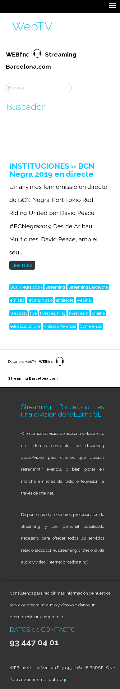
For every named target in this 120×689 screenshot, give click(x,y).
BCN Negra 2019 (26, 287)
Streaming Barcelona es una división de (62, 410)
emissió (17, 300)
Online (98, 313)
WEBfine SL (84, 414)
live (33, 313)
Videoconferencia (60, 326)
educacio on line (25, 326)
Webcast (18, 313)
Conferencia (91, 326)
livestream (79, 313)
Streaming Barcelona (88, 287)
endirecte (64, 300)
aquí (64, 679)
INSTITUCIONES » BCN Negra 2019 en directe (52, 170)
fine (46, 361)
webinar (84, 300)
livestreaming (53, 313)
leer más (22, 265)
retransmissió (40, 300)
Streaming (55, 287)
